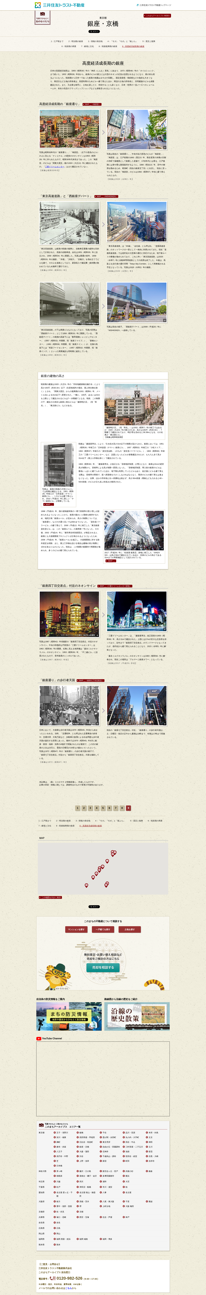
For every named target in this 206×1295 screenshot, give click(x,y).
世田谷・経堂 (131, 1156)
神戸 (127, 1217)
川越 (58, 1181)
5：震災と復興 (149, 41)
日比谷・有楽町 (86, 1142)
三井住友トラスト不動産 (59, 5)
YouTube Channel (49, 1038)
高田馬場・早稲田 (87, 1137)
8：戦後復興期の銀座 (108, 46)
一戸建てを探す (103, 929)
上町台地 (106, 1206)
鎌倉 (150, 1171)
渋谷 (81, 1156)
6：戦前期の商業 (69, 46)
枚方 (58, 1201)
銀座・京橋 (103, 21)
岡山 (58, 1233)
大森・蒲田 (84, 1151)
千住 (104, 1133)
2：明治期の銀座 (75, 41)
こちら (68, 1288)
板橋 (81, 1133)
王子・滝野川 (62, 1133)
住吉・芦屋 (107, 1217)
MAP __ (49, 504)
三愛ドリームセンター (54, 167)
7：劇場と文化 (87, 46)
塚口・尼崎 (61, 1217)
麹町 (58, 1142)
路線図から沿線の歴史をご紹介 (121, 999)
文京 (150, 1137)
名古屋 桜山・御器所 (87, 1194)
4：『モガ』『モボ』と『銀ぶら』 (123, 41)
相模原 (59, 1176)
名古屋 (128, 1192)
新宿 (104, 1161)
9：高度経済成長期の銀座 (133, 46)
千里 (127, 1201)
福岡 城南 (83, 1239)
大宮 (127, 1181)
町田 (127, 1161)
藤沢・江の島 (85, 1171)
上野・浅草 (84, 1161)
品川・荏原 (130, 1133)
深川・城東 (61, 1137)
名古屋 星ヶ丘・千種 (64, 1194)
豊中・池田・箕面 (64, 1206)
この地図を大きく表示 (51, 897)
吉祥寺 (151, 1161)
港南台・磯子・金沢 (88, 1176)
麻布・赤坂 (61, 1147)
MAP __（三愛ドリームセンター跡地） (115, 586)
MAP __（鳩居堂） (92, 104)
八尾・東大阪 (108, 1201)
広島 (58, 1228)
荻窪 (150, 1151)
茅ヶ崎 (59, 1171)
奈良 (58, 1223)
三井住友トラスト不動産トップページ (154, 5)
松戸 (58, 1187)
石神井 (105, 1151)
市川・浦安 (107, 1187)
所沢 (81, 1181)
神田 (150, 1142)
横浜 (127, 1176)
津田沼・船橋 (85, 1187)
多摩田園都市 (108, 1176)
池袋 (127, 1151)
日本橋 (59, 1166)
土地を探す (129, 929)
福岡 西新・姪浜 (63, 1239)
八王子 (59, 1151)
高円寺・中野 (62, 1156)
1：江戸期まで (57, 41)
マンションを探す (76, 929)
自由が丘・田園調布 (111, 1147)
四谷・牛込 (130, 1142)
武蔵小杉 (129, 1171)
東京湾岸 (106, 1142)
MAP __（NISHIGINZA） (107, 196)
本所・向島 (153, 1133)
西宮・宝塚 (84, 1217)
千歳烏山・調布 (109, 1156)
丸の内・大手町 (132, 1137)
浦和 (104, 1181)
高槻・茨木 (84, 1201)
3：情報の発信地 (95, 41)
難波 (150, 1201)
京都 (81, 1212)
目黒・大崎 (153, 1156)
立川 (150, 1147)
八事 (104, 1192)
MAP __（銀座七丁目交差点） (91, 681)
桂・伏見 (60, 1212)
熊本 (58, 1245)
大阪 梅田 (130, 1206)
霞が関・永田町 (109, 1137)
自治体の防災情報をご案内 (50, 999)
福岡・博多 (107, 1239)
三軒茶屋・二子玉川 (134, 1147)
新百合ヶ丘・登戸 (110, 1171)
